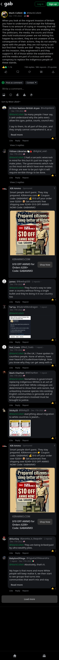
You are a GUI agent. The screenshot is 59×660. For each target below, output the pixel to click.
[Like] (6, 72)
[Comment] (18, 72)
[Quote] (41, 72)
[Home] (15, 655)
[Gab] (8, 4)
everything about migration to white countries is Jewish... (31, 439)
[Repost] (29, 72)
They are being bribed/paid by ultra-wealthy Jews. (31, 588)
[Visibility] (17, 95)
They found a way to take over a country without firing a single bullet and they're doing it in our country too (31, 292)
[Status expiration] (31, 95)
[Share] (53, 72)
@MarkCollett (16, 114)
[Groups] (44, 655)
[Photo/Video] (4, 95)
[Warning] (24, 95)
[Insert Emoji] (11, 95)
